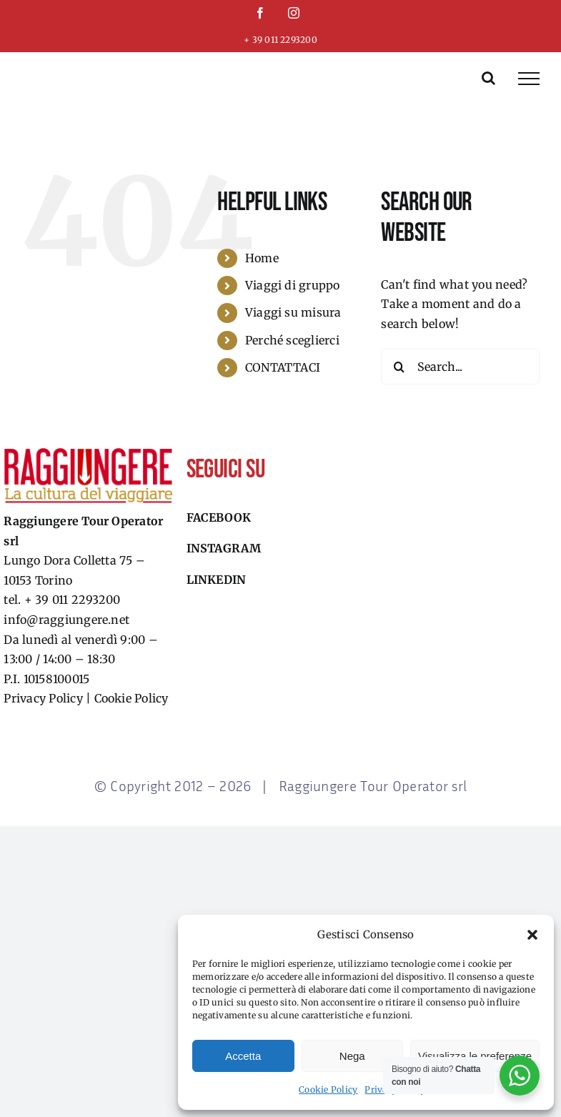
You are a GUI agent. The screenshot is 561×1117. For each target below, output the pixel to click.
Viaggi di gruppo (292, 285)
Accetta (243, 1056)
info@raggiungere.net (66, 619)
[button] (532, 935)
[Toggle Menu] (529, 78)
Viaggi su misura (293, 312)
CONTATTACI (282, 367)
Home (262, 258)
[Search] (399, 366)
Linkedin (217, 579)
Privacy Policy (43, 698)
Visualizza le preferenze (475, 1056)
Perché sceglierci (292, 340)
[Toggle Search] (488, 78)
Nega (352, 1056)
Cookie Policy (328, 1089)
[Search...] (460, 366)
